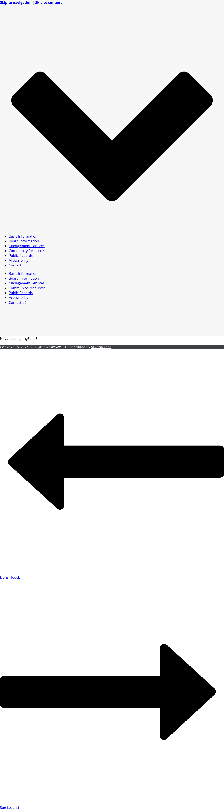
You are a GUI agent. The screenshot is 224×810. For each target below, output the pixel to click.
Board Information (24, 241)
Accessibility (18, 260)
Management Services (27, 245)
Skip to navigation (16, 2)
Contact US (18, 265)
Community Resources (27, 250)
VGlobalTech (101, 347)
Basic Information (23, 236)
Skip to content (48, 2)
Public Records (21, 255)
